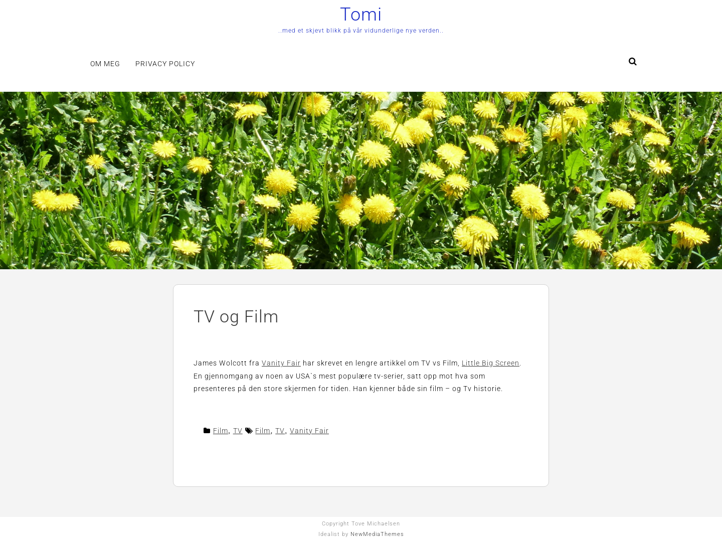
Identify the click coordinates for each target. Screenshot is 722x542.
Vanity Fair (281, 363)
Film (220, 431)
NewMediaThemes (377, 534)
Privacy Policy (165, 64)
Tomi (361, 14)
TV (238, 431)
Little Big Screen (490, 363)
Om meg (105, 64)
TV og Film (236, 316)
